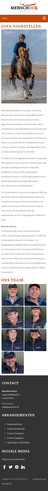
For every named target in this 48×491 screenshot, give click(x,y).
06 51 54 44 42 (7, 403)
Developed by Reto (39, 479)
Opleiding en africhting (18, 442)
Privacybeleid (6, 483)
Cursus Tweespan (15, 433)
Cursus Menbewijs (16, 428)
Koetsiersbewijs (14, 424)
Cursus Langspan (15, 437)
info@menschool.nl (10, 407)
